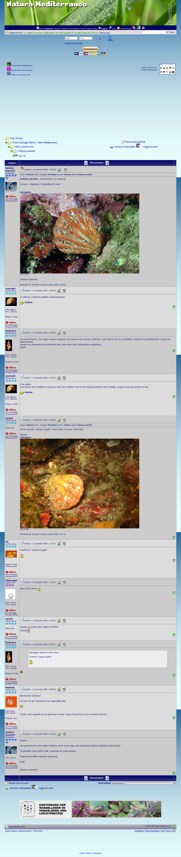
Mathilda (10, 687)
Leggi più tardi (150, 146)
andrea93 (10, 288)
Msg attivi (57, 29)
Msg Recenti (67, 29)
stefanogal (11, 580)
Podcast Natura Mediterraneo (21, 66)
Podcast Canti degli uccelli (20, 75)
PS (6, 541)
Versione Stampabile (124, 146)
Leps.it (82, 853)
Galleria (89, 29)
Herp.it (88, 853)
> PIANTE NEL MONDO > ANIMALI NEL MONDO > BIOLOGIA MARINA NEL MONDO (143, 783)
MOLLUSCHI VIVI (24, 146)
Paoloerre (10, 331)
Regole (128, 29)
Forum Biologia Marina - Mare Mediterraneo (35, 142)
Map (95, 29)
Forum (41, 29)
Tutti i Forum (16, 138)
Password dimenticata (73, 43)
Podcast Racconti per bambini (22, 70)
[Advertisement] (91, 101)
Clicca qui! (104, 32)
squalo (9, 418)
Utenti (83, 29)
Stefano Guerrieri (10, 169)
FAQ (123, 29)
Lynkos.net (97, 853)
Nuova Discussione (135, 142)
